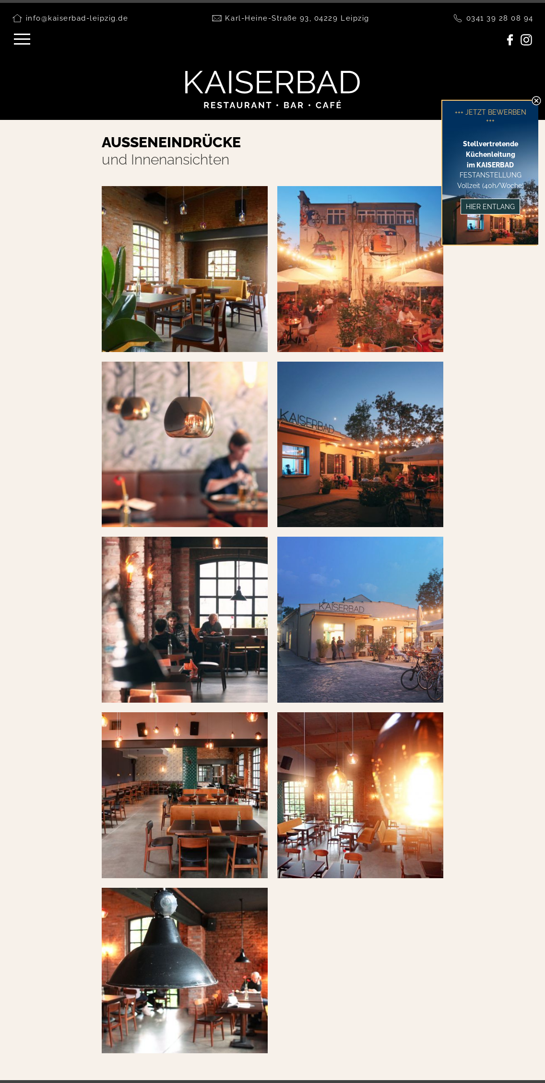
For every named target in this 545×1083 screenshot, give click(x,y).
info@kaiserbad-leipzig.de (77, 18)
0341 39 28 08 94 (499, 18)
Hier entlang (490, 206)
